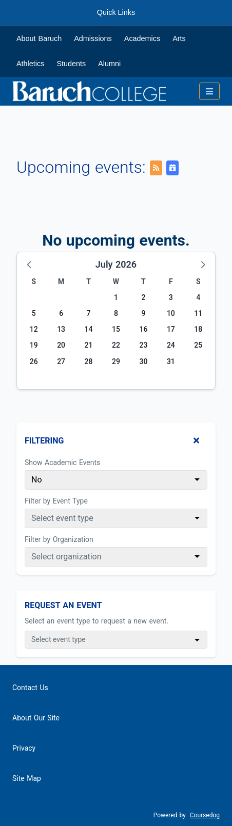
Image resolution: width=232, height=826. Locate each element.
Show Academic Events (62, 462)
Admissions (93, 38)
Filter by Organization (59, 539)
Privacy (23, 748)
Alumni (109, 63)
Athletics (30, 63)
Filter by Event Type (56, 501)
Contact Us (30, 687)
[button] (29, 264)
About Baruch (39, 38)
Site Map (26, 778)
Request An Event (63, 605)
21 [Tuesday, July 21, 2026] (89, 345)
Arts (179, 38)
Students (71, 63)
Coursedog (205, 815)
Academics (142, 38)
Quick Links (116, 12)
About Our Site (36, 718)
